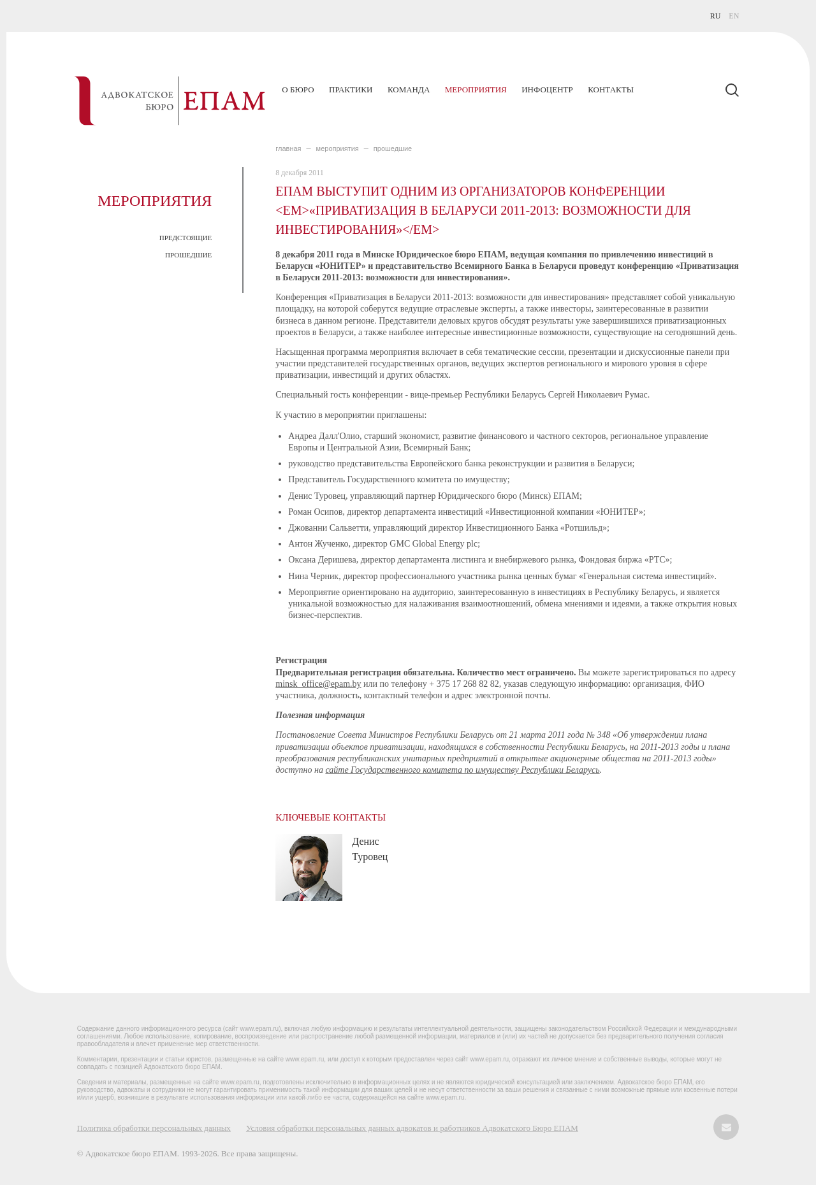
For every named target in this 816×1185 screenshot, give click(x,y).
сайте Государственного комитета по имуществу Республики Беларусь (462, 770)
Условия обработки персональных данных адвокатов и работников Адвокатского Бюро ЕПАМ (412, 1128)
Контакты (611, 89)
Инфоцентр (546, 89)
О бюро (298, 89)
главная (288, 148)
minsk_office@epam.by (318, 684)
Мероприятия (476, 89)
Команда (409, 89)
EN (734, 15)
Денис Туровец (370, 849)
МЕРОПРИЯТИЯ (337, 148)
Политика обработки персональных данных (154, 1128)
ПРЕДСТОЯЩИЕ (185, 237)
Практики (350, 89)
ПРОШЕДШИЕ (188, 255)
